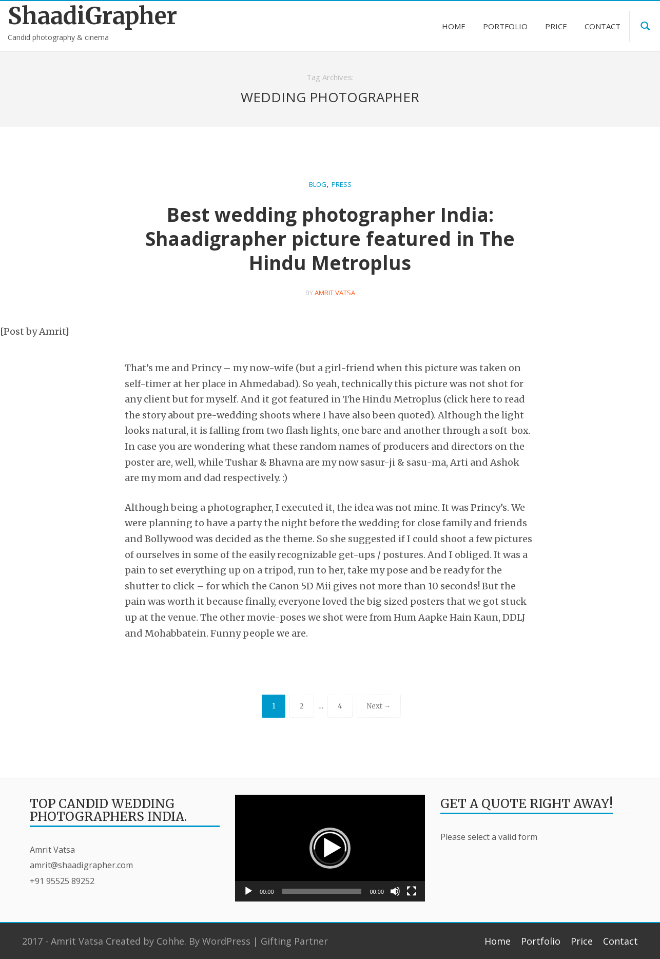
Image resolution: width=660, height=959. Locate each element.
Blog (317, 184)
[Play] (248, 891)
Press (342, 184)
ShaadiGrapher (83, 16)
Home (497, 941)
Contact (620, 941)
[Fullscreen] (411, 891)
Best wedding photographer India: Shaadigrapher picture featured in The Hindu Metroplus (330, 238)
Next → (379, 706)
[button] (330, 848)
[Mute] (395, 891)
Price (582, 941)
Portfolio (540, 941)
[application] (330, 848)
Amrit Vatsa (335, 292)
